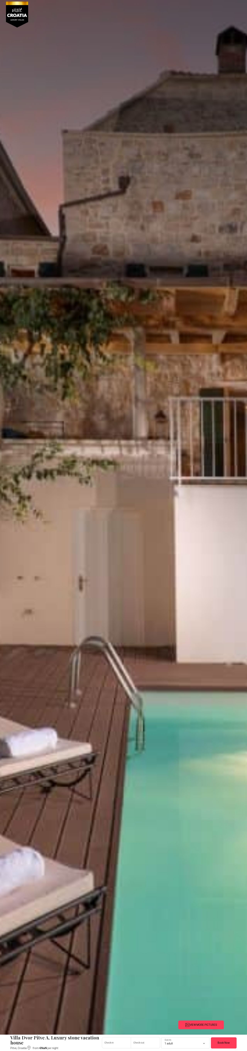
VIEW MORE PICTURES (201, 1025)
